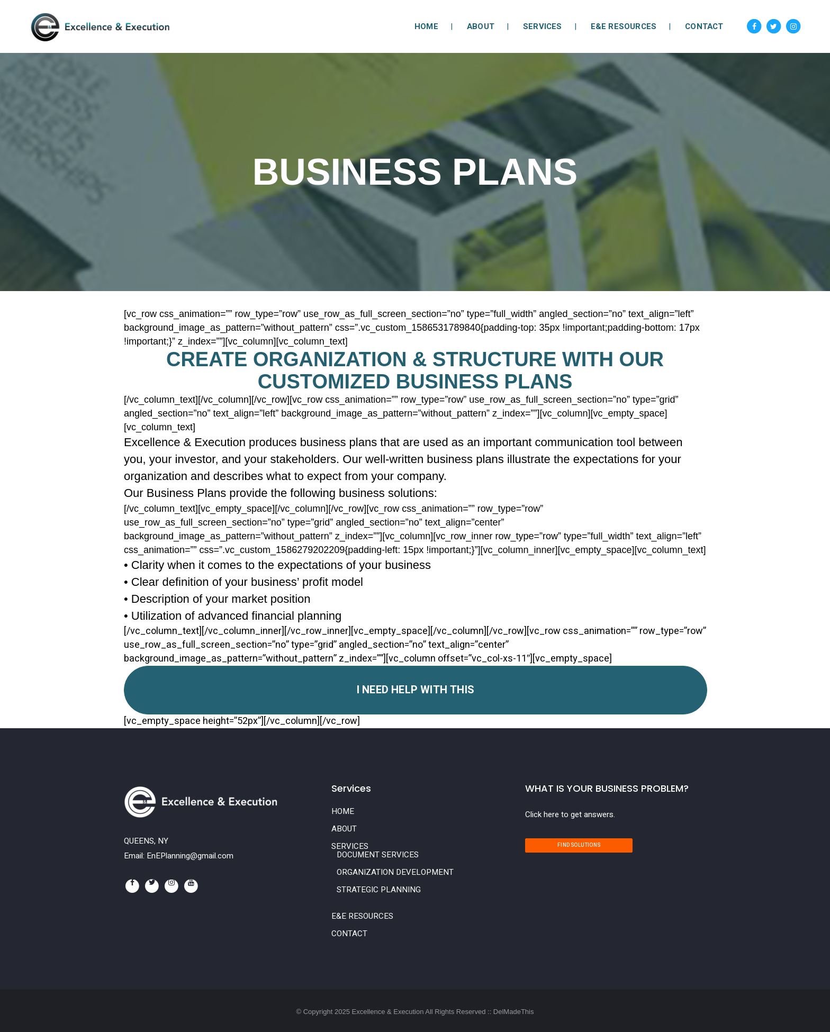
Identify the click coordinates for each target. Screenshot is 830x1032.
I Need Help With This (415, 690)
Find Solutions (578, 845)
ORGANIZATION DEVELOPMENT (395, 872)
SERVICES (349, 846)
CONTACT (349, 933)
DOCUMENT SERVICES (378, 854)
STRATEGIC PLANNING (379, 889)
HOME (342, 811)
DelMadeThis (513, 1012)
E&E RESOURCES (362, 916)
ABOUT (344, 829)
